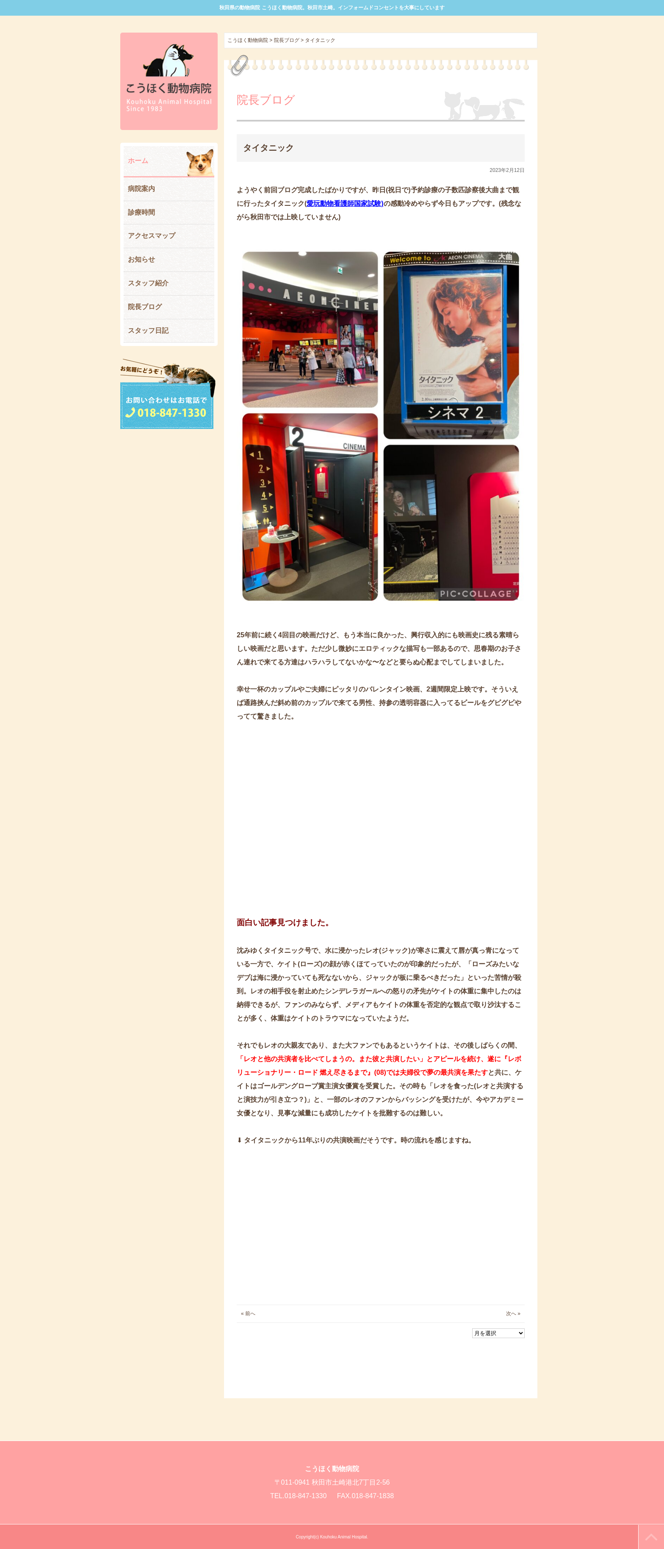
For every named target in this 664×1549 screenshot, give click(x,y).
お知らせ (141, 259)
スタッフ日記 (148, 330)
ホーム (138, 160)
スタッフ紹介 (148, 283)
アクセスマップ (151, 235)
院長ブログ (145, 306)
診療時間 (141, 212)
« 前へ (248, 1314)
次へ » (513, 1314)
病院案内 (141, 188)
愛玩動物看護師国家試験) (345, 203)
